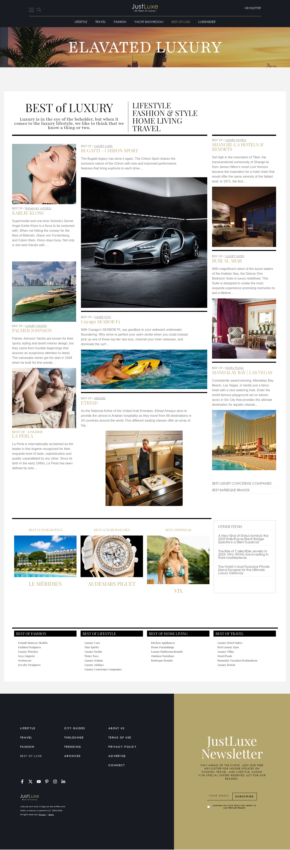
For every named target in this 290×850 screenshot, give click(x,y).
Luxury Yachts (93, 651)
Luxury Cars (92, 643)
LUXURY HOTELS (235, 140)
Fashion (120, 22)
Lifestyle (81, 22)
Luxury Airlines (94, 665)
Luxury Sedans (94, 660)
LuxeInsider (206, 22)
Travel (100, 22)
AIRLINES (100, 398)
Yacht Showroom (149, 22)
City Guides (75, 728)
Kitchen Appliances (163, 643)
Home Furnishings (162, 647)
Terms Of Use (121, 737)
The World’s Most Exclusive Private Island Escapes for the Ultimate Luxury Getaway (243, 569)
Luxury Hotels (226, 665)
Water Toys (91, 656)
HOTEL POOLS (234, 368)
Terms (51, 814)
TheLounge (75, 737)
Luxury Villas (226, 651)
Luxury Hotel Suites (230, 643)
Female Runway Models (33, 643)
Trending (73, 747)
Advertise (118, 756)
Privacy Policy (123, 747)
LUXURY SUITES (234, 256)
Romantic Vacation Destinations (237, 660)
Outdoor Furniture (162, 656)
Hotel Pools (225, 656)
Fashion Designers (29, 647)
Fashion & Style (165, 113)
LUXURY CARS (103, 146)
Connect (117, 765)
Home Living (157, 120)
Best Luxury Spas (228, 647)
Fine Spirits (92, 647)
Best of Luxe (181, 22)
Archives (73, 756)
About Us (117, 728)
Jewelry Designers (29, 665)
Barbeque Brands (162, 660)
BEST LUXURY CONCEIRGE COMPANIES (241, 483)
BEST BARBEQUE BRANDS (231, 490)
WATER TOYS (102, 317)
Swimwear (24, 660)
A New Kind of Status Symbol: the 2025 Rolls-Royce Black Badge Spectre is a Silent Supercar (243, 539)
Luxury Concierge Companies (103, 669)
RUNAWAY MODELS (38, 208)
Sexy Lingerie (26, 656)
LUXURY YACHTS (36, 326)
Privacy (42, 814)
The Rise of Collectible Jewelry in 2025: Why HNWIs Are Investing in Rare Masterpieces (243, 554)
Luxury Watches (28, 651)
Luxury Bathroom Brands (167, 651)
